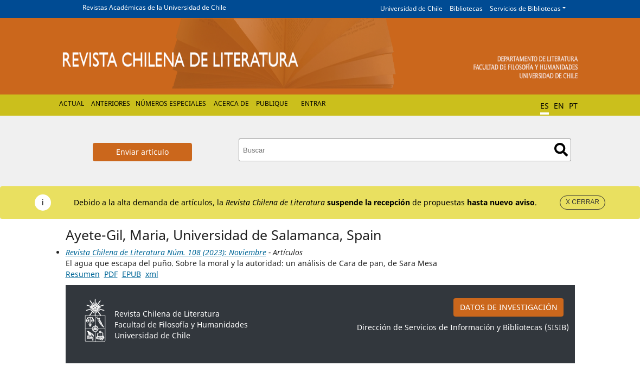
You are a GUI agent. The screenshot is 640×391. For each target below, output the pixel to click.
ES (544, 105)
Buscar (561, 149)
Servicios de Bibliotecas (525, 8)
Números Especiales (171, 103)
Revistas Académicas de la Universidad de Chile (154, 7)
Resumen (83, 274)
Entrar (313, 103)
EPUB (131, 274)
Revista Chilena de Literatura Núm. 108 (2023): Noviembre (166, 252)
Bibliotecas (466, 8)
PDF (111, 274)
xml (151, 274)
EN (559, 105)
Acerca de (231, 103)
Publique (272, 103)
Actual (71, 103)
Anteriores (110, 103)
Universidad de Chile (411, 8)
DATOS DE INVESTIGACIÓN (509, 307)
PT (573, 105)
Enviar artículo (142, 152)
